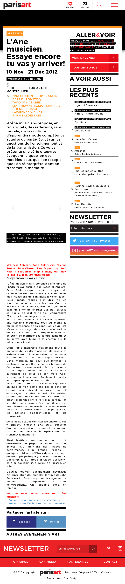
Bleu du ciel (82, 130)
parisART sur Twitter (90, 241)
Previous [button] (13, 208)
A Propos (20, 564)
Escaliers (80, 122)
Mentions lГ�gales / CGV (81, 574)
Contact (110, 564)
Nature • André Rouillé (89, 113)
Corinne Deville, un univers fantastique (92, 187)
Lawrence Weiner (27, 112)
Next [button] (59, 208)
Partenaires (77, 564)
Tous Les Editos (95, 67)
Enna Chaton (22, 96)
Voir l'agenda (95, 58)
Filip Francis (46, 96)
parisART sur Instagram (93, 250)
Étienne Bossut (25, 109)
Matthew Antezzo (28, 106)
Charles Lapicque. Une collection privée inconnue (92, 173)
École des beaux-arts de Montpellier (28, 90)
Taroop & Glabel (26, 102)
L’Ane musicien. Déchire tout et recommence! (36, 505)
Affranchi (80, 150)
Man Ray (53, 106)
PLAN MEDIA (47, 564)
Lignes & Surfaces (86, 105)
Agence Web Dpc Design (62, 580)
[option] (36, 208)
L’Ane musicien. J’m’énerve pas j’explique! (34, 502)
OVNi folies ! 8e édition (89, 162)
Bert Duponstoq (26, 99)
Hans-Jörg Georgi (86, 139)
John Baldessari (26, 115)
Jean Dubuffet (84, 204)
